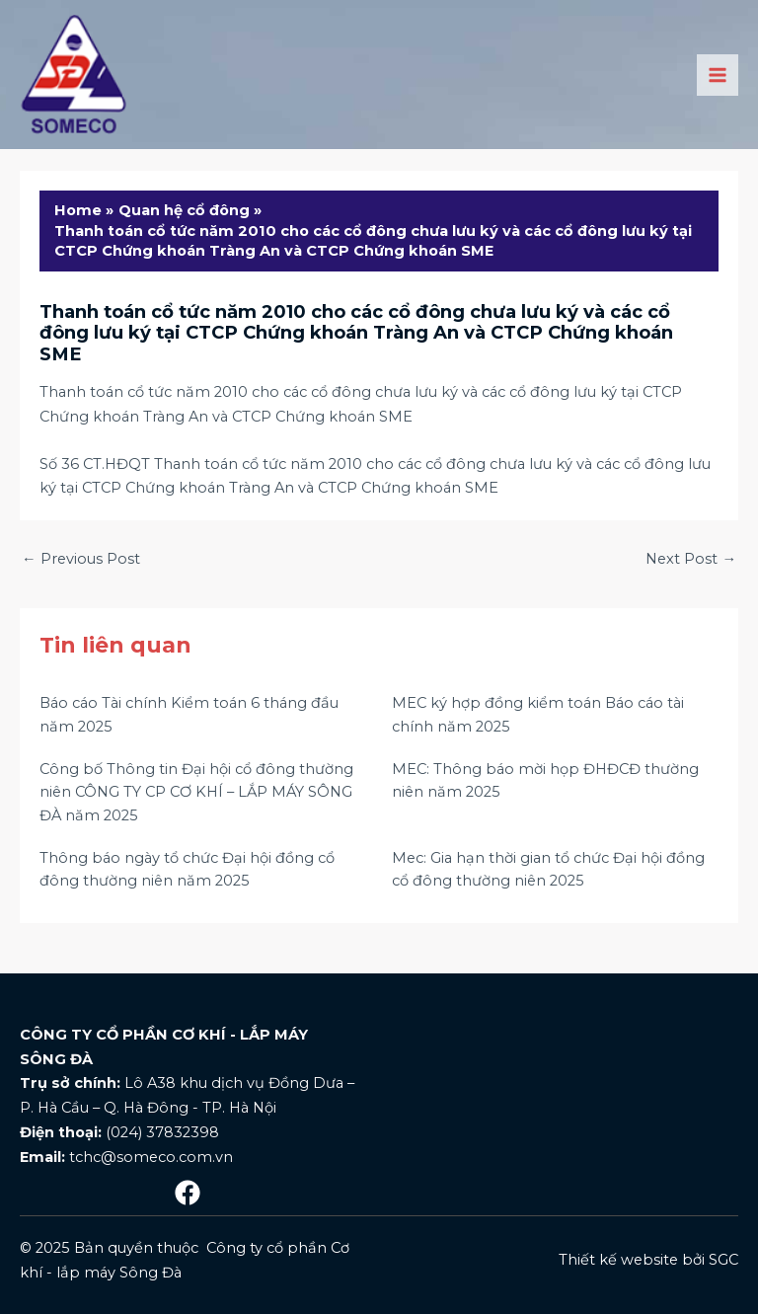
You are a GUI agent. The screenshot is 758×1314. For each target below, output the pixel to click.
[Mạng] (187, 1192)
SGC (723, 1260)
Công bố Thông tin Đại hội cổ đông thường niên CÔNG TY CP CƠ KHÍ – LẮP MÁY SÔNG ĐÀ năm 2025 (196, 792)
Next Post (690, 559)
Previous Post (81, 559)
